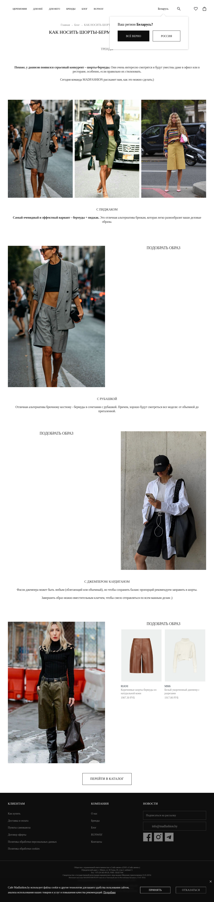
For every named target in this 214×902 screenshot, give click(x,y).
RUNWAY (99, 8)
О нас (94, 813)
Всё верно (133, 36)
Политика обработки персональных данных (32, 841)
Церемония (20, 8)
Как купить (14, 813)
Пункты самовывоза (19, 827)
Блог (84, 8)
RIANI (124, 686)
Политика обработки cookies (24, 848)
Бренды (70, 8)
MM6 (167, 686)
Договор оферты (17, 834)
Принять (155, 890)
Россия (166, 36)
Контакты (96, 841)
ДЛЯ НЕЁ (38, 8)
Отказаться (191, 890)
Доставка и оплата (18, 820)
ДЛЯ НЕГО (54, 8)
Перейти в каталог (107, 778)
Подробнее (109, 892)
